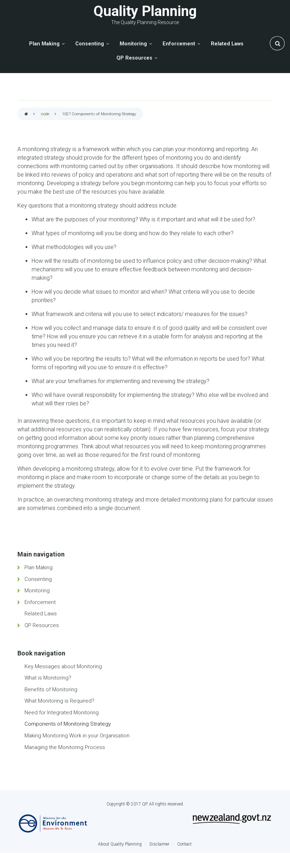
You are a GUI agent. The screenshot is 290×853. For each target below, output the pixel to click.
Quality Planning (145, 11)
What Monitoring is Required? (59, 701)
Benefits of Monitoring (50, 689)
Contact (184, 844)
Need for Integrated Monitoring (61, 712)
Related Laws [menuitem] (227, 44)
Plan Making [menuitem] (44, 44)
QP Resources (41, 625)
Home (26, 114)
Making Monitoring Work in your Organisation (77, 735)
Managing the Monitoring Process (64, 747)
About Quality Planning (120, 844)
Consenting (38, 579)
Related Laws (40, 613)
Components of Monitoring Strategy (67, 724)
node (45, 114)
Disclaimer (159, 844)
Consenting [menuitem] (89, 44)
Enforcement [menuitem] (179, 44)
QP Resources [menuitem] (134, 58)
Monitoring (37, 590)
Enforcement (40, 602)
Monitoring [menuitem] (133, 44)
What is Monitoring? (47, 678)
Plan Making (38, 567)
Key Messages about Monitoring (63, 666)
